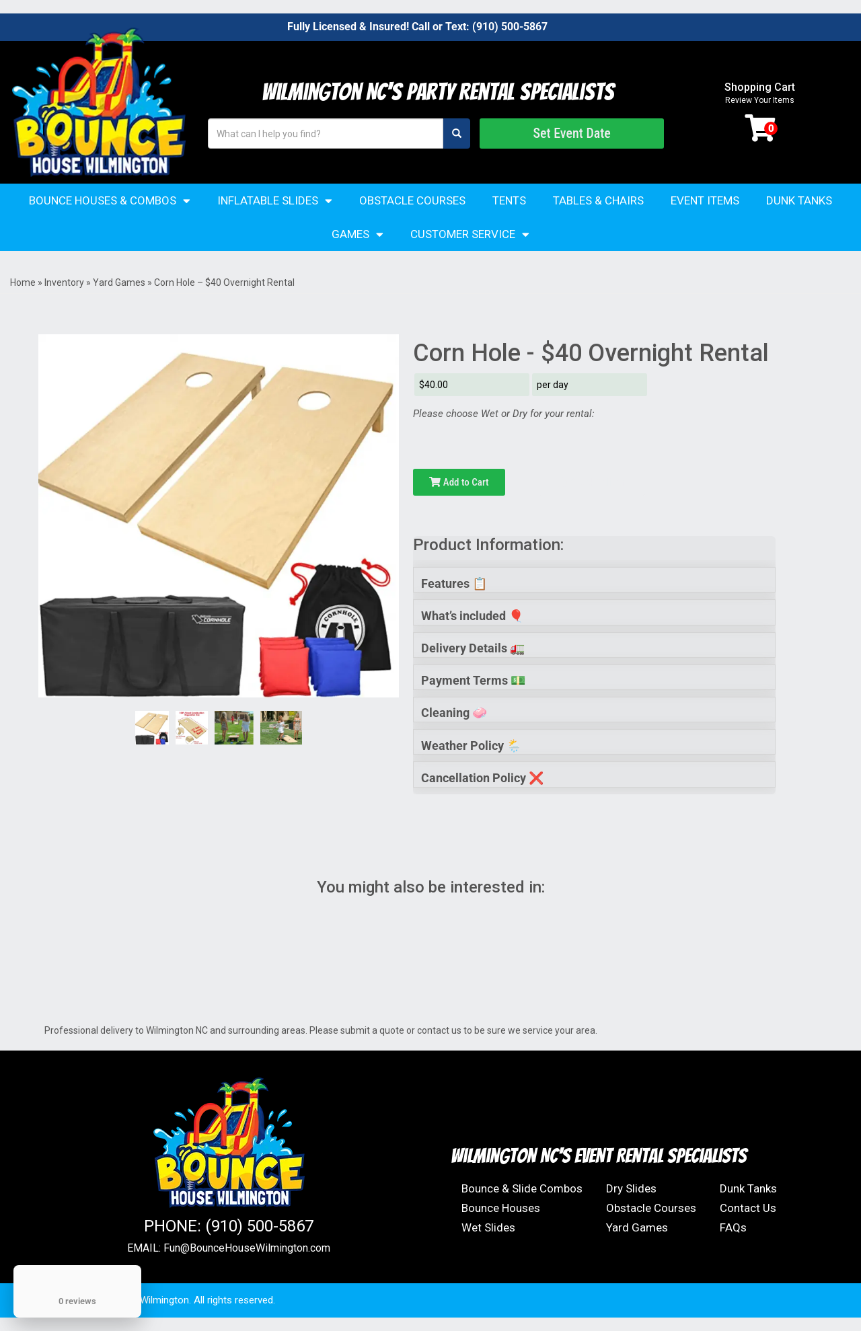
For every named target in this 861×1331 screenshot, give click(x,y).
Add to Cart (458, 482)
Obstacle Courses (412, 200)
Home (23, 282)
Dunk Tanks (799, 200)
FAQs (733, 1227)
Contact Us (748, 1208)
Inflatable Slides (274, 200)
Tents (509, 200)
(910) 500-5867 (510, 26)
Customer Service (469, 234)
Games (357, 234)
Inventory (64, 282)
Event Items (705, 200)
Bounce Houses (500, 1208)
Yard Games (119, 282)
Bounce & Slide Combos (522, 1188)
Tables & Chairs (598, 200)
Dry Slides (631, 1188)
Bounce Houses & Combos (109, 200)
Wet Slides (488, 1227)
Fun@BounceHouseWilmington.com (246, 1248)
